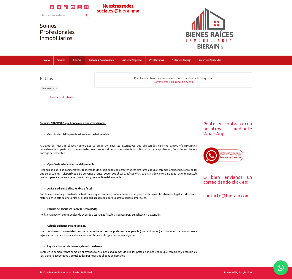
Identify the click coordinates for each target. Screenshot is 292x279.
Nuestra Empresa (132, 60)
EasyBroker (245, 272)
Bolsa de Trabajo (181, 60)
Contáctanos (156, 60)
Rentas (77, 60)
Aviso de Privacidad (210, 60)
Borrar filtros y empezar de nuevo (173, 81)
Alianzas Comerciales (101, 60)
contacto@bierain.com (226, 195)
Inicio (47, 60)
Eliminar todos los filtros (64, 97)
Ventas (61, 60)
